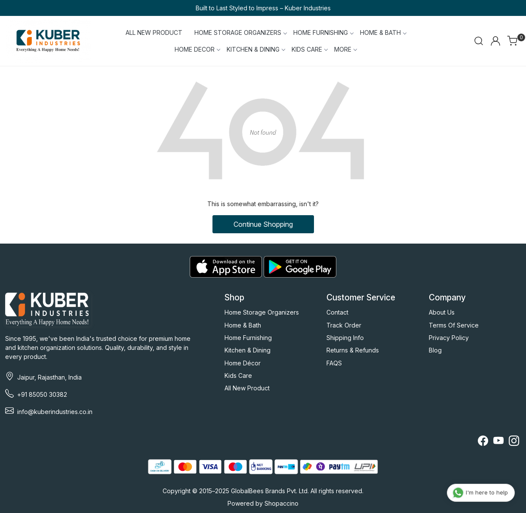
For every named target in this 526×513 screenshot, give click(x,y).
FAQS (334, 363)
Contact (337, 312)
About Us (442, 312)
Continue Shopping (263, 224)
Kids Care (238, 375)
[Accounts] (495, 41)
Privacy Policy (449, 337)
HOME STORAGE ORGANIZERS (240, 32)
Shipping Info (345, 337)
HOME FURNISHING (323, 32)
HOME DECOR (197, 49)
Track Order (343, 325)
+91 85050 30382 (42, 394)
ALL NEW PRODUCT (154, 32)
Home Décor (243, 363)
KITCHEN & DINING (256, 49)
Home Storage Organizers (262, 312)
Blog (435, 350)
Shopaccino (281, 503)
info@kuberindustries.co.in (54, 411)
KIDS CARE (309, 49)
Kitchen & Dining (248, 350)
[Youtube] (498, 442)
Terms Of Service (454, 325)
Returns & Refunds (352, 350)
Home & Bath (243, 325)
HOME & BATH (383, 32)
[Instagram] (514, 442)
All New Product (247, 388)
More (345, 49)
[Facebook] (483, 442)
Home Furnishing (248, 337)
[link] (478, 41)
